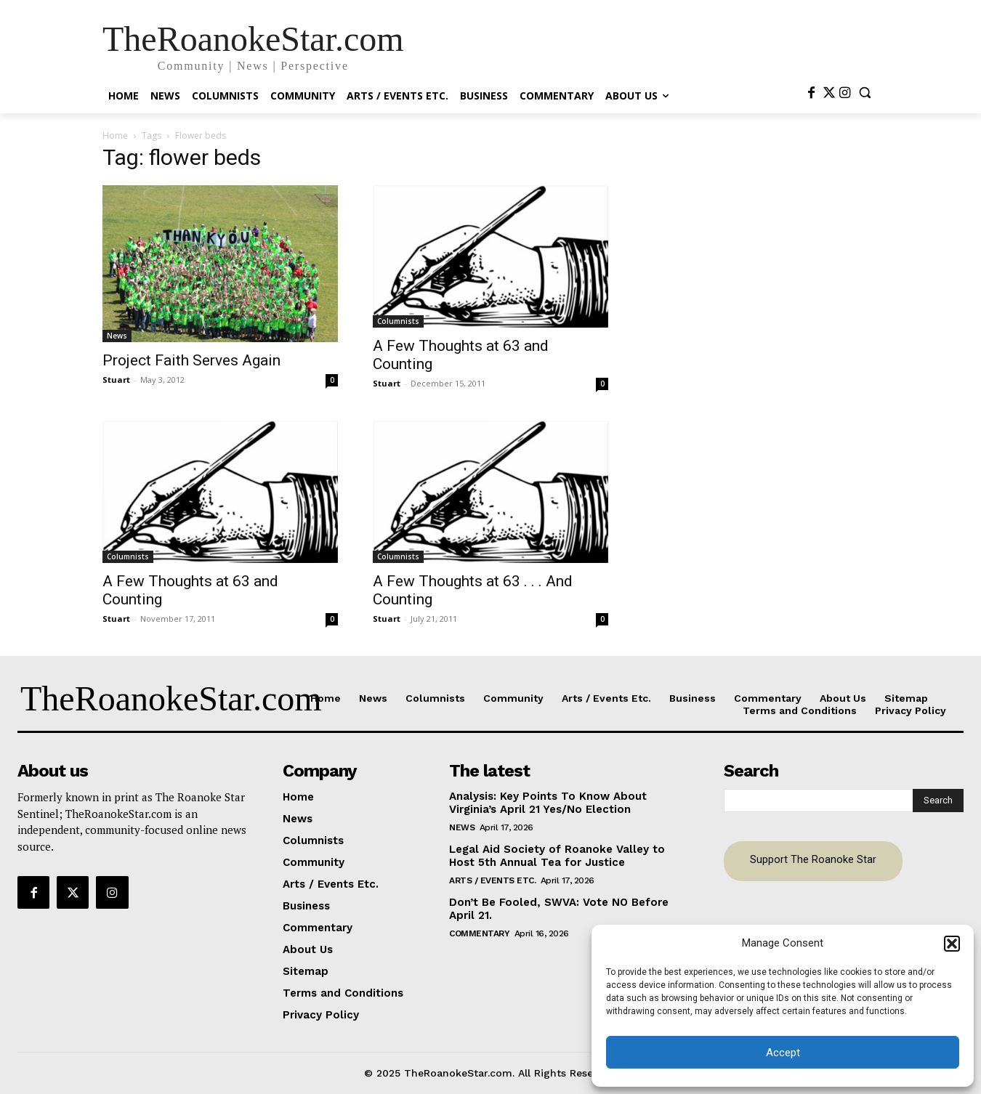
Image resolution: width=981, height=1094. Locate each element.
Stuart (116, 379)
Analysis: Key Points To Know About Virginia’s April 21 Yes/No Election (548, 803)
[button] (952, 943)
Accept (783, 1052)
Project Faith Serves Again (191, 360)
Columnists (398, 321)
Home (115, 135)
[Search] (938, 800)
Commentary (479, 933)
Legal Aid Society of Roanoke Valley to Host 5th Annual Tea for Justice (557, 856)
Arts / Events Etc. (492, 880)
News (117, 336)
